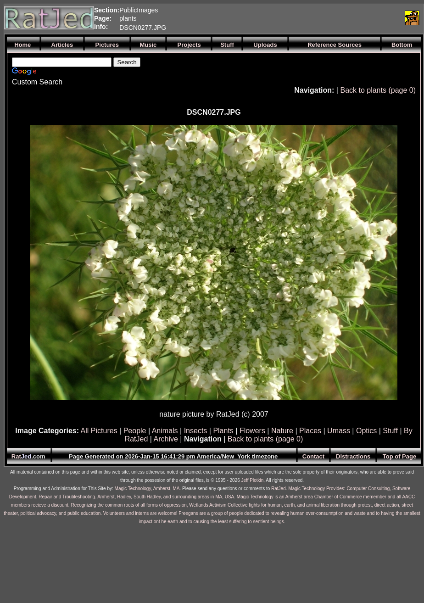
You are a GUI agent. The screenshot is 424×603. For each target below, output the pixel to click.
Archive (166, 439)
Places (310, 431)
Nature (282, 431)
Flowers (252, 431)
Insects (195, 431)
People (134, 431)
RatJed (278, 488)
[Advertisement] (293, 18)
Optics (366, 431)
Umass (338, 431)
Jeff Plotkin (252, 480)
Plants (223, 431)
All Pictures (99, 431)
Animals (165, 431)
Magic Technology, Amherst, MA (147, 488)
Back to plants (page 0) (378, 90)
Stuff (390, 431)
